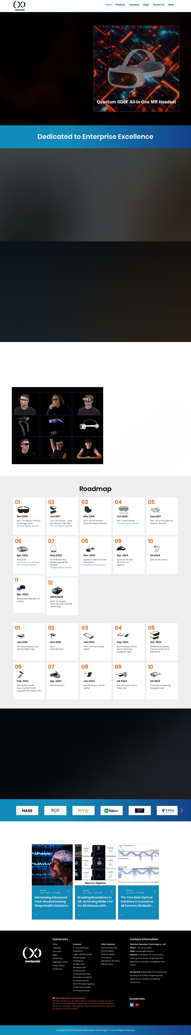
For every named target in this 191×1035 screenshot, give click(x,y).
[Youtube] (137, 1005)
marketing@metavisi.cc (145, 951)
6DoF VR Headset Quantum (84, 984)
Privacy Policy (58, 965)
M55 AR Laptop (107, 964)
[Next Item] (181, 810)
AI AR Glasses (78, 961)
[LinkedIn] (132, 1005)
